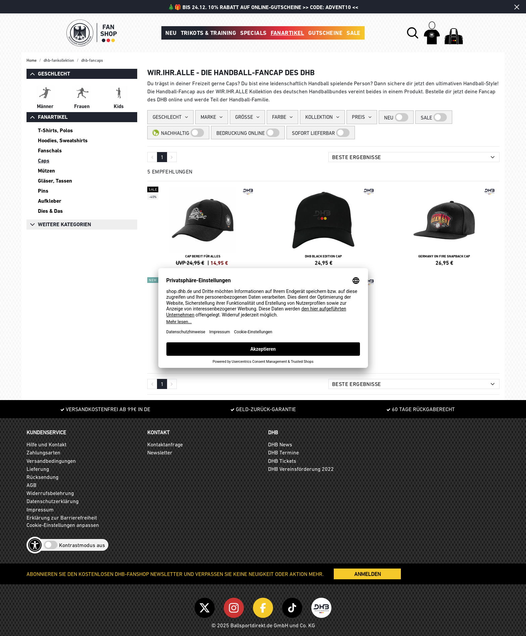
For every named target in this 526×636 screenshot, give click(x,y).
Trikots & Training (208, 33)
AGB (32, 485)
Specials (253, 33)
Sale (354, 33)
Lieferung (38, 469)
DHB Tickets (282, 461)
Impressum (40, 509)
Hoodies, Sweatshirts (63, 140)
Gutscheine (325, 33)
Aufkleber (49, 201)
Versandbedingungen (51, 461)
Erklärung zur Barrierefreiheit (62, 518)
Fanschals (50, 150)
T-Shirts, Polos (55, 130)
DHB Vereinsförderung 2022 (301, 469)
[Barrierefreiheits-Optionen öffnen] (35, 545)
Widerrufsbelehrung (50, 493)
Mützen (46, 170)
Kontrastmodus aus (82, 545)
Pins (43, 191)
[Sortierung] (413, 157)
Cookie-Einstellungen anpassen (63, 525)
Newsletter (159, 452)
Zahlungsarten (43, 452)
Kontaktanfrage (165, 444)
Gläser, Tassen (55, 181)
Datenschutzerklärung (52, 501)
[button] (412, 33)
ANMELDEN (367, 574)
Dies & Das (50, 211)
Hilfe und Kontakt (46, 444)
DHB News (280, 444)
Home (32, 60)
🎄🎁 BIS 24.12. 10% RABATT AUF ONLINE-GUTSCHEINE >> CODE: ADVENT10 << (263, 7)
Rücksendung (42, 477)
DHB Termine (283, 452)
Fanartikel (287, 33)
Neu (170, 33)
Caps (43, 160)
